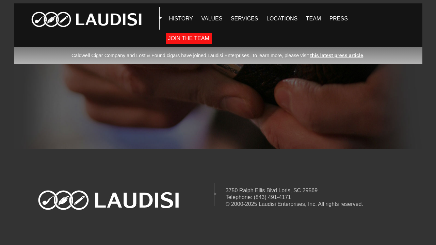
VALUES (212, 18)
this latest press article (336, 55)
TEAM (313, 18)
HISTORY (181, 18)
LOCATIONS (282, 18)
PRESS (338, 18)
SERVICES (244, 18)
